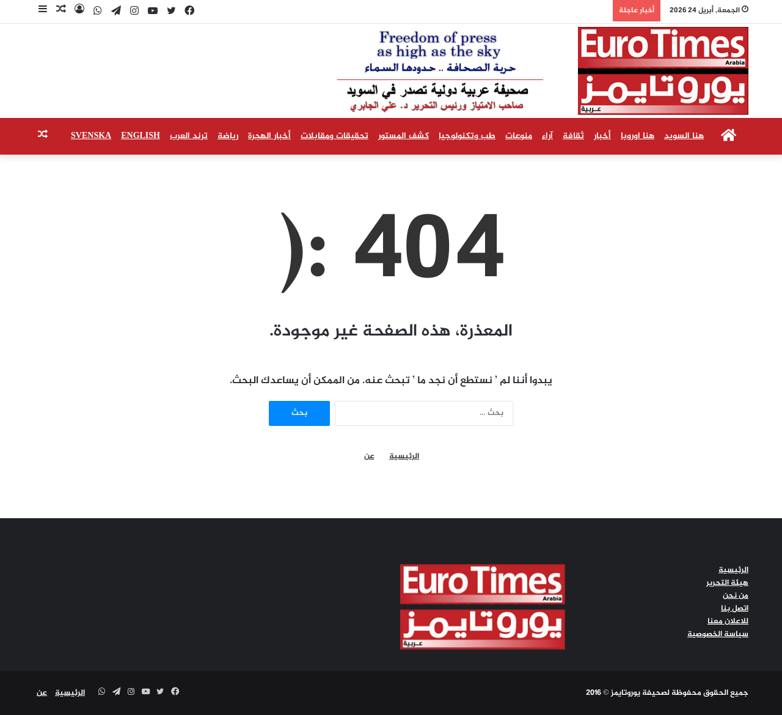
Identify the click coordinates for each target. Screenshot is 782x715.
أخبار (602, 136)
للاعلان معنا (727, 621)
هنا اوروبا (637, 136)
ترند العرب (189, 136)
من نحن (735, 596)
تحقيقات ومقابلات (334, 136)
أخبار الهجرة (269, 136)
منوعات (518, 136)
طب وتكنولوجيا (467, 136)
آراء (547, 136)
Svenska (91, 136)
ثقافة (573, 136)
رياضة (227, 136)
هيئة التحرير (727, 583)
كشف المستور (403, 136)
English (140, 136)
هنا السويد (684, 136)
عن (369, 456)
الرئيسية (404, 456)
